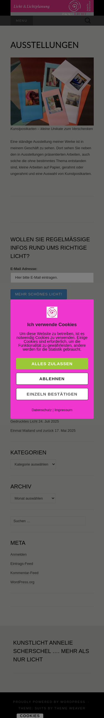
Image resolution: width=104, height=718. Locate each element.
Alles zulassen (51, 363)
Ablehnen (52, 378)
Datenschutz (42, 410)
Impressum (63, 410)
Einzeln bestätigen (52, 394)
